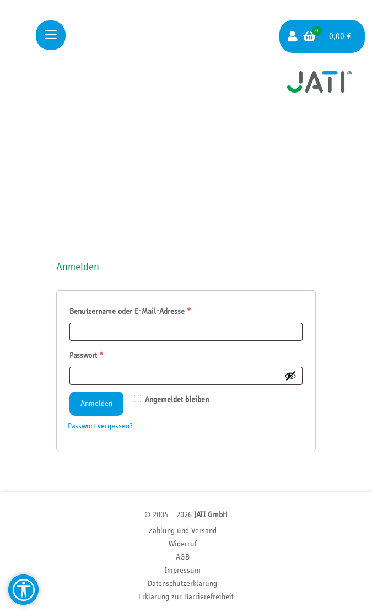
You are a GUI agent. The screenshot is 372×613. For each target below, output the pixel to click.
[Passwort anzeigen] (290, 376)
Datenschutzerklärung (182, 583)
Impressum (183, 570)
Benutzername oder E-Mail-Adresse (148, 309)
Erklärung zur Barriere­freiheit (186, 597)
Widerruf (183, 544)
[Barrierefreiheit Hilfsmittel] (23, 589)
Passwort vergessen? (100, 426)
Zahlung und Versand (183, 531)
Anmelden (96, 403)
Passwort (104, 354)
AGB (183, 557)
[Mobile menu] (51, 35)
